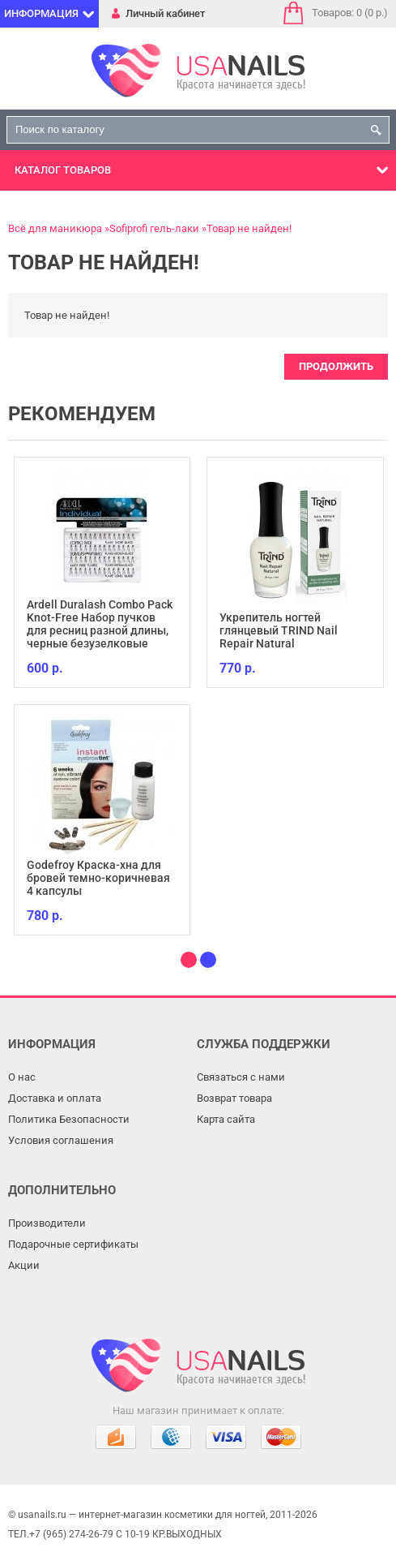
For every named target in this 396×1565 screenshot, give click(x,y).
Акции (24, 1265)
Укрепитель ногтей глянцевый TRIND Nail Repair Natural (278, 630)
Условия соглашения (60, 1140)
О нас (22, 1077)
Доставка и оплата (54, 1098)
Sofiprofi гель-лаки (154, 228)
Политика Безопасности (69, 1119)
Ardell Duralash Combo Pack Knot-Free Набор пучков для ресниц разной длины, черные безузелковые (99, 624)
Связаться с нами (241, 1077)
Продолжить (336, 366)
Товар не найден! (249, 228)
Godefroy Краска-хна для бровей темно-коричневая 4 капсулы (98, 877)
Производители (47, 1223)
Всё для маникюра (55, 228)
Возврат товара (234, 1098)
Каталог (63, 170)
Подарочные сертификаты (73, 1244)
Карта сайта (226, 1119)
